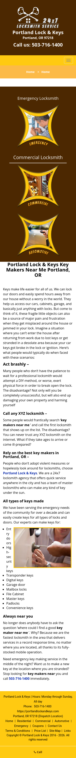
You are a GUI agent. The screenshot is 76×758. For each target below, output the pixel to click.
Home (30, 72)
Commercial (42, 721)
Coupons (38, 726)
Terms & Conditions (17, 730)
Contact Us (55, 726)
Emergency (21, 726)
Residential (24, 721)
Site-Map (55, 730)
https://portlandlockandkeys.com (38, 711)
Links (67, 730)
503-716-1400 (47, 44)
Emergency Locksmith (38, 98)
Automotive (62, 721)
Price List (40, 730)
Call (38, 752)
